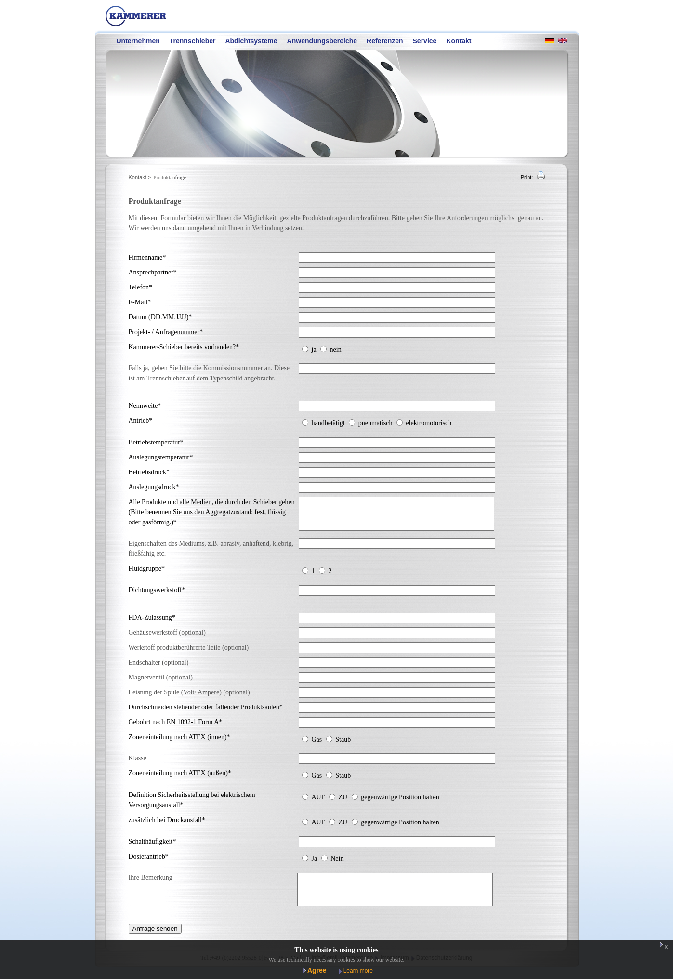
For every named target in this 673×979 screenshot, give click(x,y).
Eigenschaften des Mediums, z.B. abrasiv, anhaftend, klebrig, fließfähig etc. (211, 554)
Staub (343, 745)
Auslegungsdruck (154, 487)
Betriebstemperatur (156, 442)
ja (314, 349)
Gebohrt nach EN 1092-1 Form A (176, 727)
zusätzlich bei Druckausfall (167, 825)
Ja (314, 864)
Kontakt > (140, 177)
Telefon (141, 287)
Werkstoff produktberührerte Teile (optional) (189, 653)
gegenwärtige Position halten (400, 803)
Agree (317, 970)
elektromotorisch (428, 423)
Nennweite (145, 405)
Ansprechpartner (153, 272)
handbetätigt (328, 423)
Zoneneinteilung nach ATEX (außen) (180, 779)
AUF (318, 803)
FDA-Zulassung (152, 623)
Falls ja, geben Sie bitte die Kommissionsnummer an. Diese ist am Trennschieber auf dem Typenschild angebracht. (209, 373)
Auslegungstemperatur (161, 457)
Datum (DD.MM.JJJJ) (160, 317)
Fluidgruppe (147, 574)
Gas (317, 745)
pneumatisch (375, 423)
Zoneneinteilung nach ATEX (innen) (179, 742)
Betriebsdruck (149, 472)
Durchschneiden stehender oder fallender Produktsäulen (206, 713)
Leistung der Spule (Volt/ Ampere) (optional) (189, 698)
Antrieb (141, 420)
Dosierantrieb (149, 862)
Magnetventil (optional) (161, 683)
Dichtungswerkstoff (157, 596)
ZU (343, 803)
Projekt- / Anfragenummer (166, 332)
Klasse (137, 764)
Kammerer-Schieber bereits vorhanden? (184, 347)
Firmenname (147, 257)
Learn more (358, 970)
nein (336, 349)
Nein (336, 864)
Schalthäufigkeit (152, 847)
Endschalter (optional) (159, 668)
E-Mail (140, 302)
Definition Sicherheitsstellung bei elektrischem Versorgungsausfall (192, 805)
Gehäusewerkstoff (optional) (167, 638)
